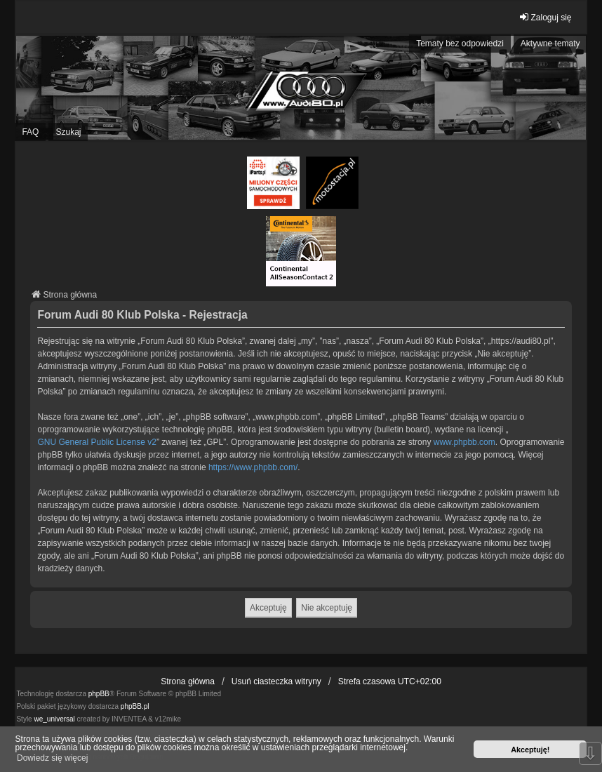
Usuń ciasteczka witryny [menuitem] (276, 681)
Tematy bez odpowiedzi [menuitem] (460, 43)
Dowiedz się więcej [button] (52, 758)
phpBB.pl (135, 706)
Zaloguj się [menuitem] (545, 17)
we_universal (54, 719)
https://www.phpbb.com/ (252, 467)
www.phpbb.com (464, 442)
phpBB (98, 694)
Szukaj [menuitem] (68, 132)
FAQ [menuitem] (30, 132)
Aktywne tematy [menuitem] (550, 43)
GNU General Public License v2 (96, 442)
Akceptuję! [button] (530, 749)
